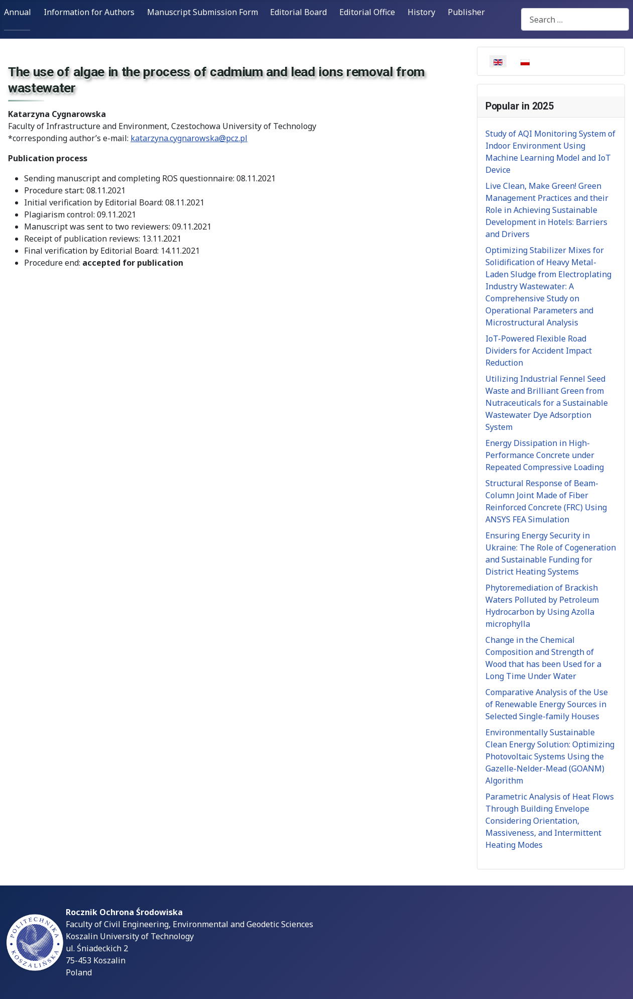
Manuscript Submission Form (202, 12)
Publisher (466, 12)
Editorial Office (367, 12)
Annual (17, 12)
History (421, 12)
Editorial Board (298, 12)
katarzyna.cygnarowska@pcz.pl (189, 138)
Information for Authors (89, 12)
